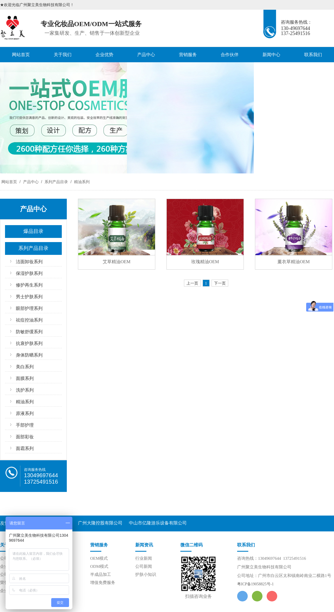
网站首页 (21, 54)
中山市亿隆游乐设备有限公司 (158, 523)
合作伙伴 (230, 54)
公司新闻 (143, 566)
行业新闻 (143, 558)
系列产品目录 (56, 182)
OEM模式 (99, 558)
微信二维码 (191, 545)
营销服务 (188, 54)
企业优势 (104, 54)
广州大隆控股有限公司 (100, 523)
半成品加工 (100, 574)
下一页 (220, 283)
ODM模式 (99, 566)
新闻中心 (271, 54)
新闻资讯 (144, 545)
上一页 (192, 283)
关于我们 (63, 54)
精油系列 (81, 182)
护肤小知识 (145, 574)
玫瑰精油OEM (205, 261)
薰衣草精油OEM (293, 261)
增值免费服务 (102, 582)
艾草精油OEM (117, 261)
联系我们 (313, 54)
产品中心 (146, 54)
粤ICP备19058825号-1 (255, 584)
